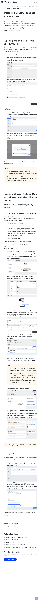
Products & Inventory (21, 6)
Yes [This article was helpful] (8, 526)
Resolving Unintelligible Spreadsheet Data (16, 540)
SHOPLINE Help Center (4, 7)
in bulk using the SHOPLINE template (20, 23)
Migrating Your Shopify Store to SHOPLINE (16, 537)
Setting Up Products (32, 6)
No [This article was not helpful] (14, 526)
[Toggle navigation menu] (36, 2)
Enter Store (10, 559)
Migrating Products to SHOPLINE (13, 8)
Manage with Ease (11, 6)
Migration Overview (10, 542)
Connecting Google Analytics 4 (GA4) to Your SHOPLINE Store (21, 547)
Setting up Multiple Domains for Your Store (16, 544)
